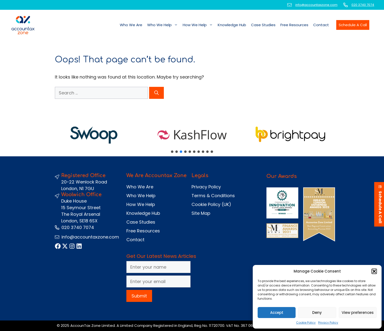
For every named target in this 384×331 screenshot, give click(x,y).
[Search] (156, 93)
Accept (276, 312)
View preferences (358, 312)
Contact (321, 24)
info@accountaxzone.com (316, 4)
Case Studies (263, 24)
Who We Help (163, 25)
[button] (374, 271)
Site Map (201, 213)
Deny (317, 312)
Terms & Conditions (213, 196)
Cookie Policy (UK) (211, 204)
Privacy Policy (328, 322)
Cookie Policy (306, 322)
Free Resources (294, 24)
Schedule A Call (353, 24)
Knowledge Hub (232, 24)
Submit (139, 296)
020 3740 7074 (362, 4)
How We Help (199, 25)
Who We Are (131, 24)
